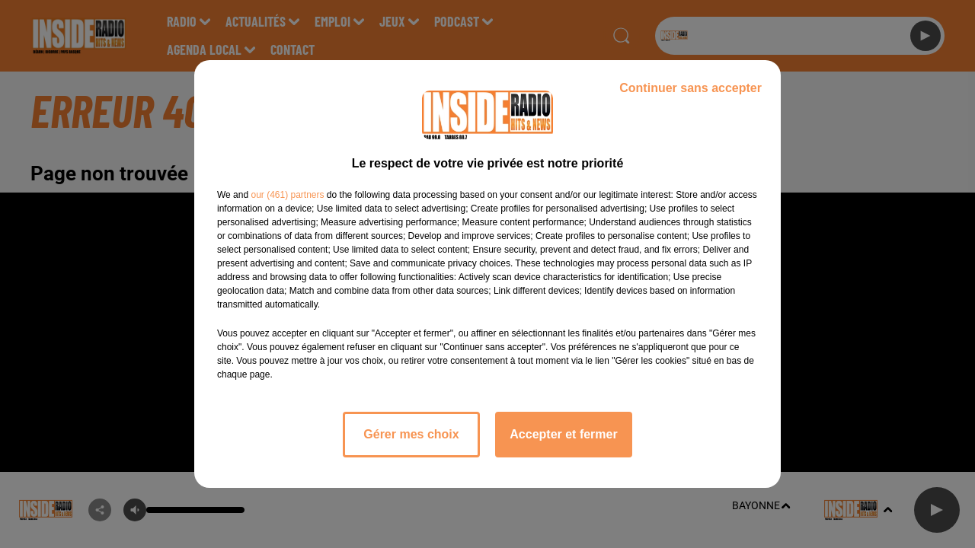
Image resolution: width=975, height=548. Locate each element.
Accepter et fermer (563, 434)
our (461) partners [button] (287, 195)
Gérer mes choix (411, 434)
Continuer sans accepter (690, 87)
